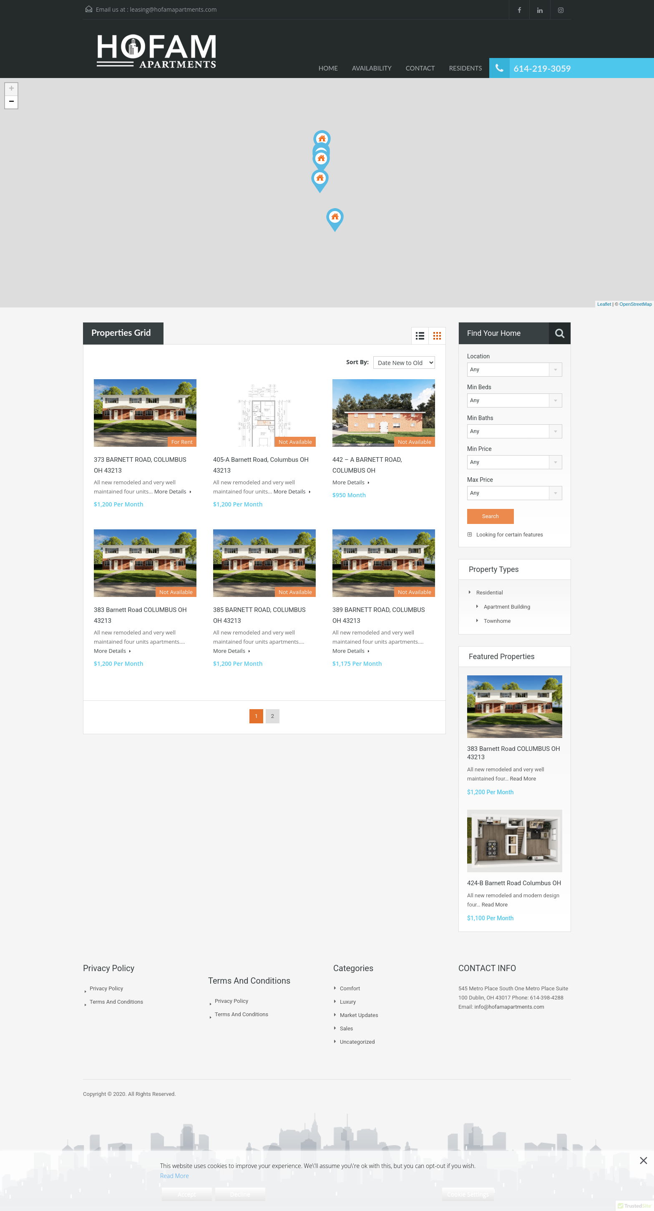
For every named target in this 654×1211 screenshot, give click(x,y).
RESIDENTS (465, 68)
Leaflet (604, 304)
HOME (328, 68)
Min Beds (479, 387)
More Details (172, 491)
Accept (187, 1194)
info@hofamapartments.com (509, 1007)
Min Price (479, 449)
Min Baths (480, 418)
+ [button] (11, 89)
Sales (346, 1028)
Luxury (348, 1002)
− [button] (11, 102)
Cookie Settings (468, 1194)
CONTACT (420, 68)
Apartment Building (507, 607)
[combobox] (514, 370)
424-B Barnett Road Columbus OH (514, 883)
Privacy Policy (106, 988)
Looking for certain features (505, 534)
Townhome (497, 621)
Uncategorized (357, 1042)
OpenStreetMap (635, 304)
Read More (523, 778)
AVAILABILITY (372, 68)
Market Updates (359, 1015)
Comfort (350, 988)
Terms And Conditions (116, 1002)
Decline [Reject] (240, 1194)
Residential (489, 592)
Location (478, 356)
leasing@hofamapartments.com (173, 9)
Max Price (480, 479)
